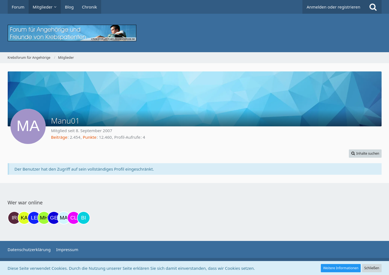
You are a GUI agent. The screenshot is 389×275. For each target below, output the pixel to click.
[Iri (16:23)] (14, 217)
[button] (365, 153)
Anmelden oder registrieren (333, 7)
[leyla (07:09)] (34, 217)
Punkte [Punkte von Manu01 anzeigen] (89, 137)
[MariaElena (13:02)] (63, 217)
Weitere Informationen (340, 268)
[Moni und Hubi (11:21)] (44, 217)
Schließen (371, 268)
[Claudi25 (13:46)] (73, 217)
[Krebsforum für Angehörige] (195, 33)
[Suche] (373, 7)
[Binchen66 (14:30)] (83, 217)
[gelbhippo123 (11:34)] (53, 217)
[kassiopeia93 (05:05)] (24, 217)
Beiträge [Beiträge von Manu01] (59, 137)
